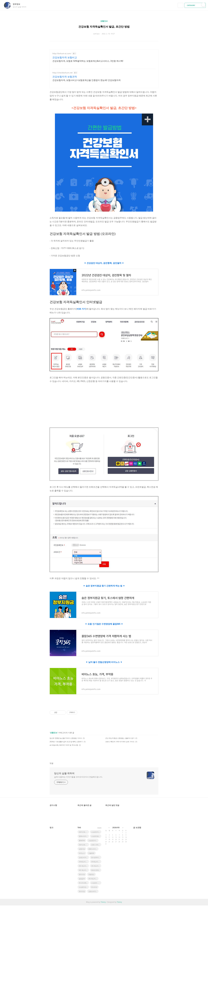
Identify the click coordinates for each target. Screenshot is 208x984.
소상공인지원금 (93, 840)
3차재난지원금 (83, 862)
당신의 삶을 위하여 (64, 773)
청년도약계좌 (95, 870)
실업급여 (82, 879)
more (99, 827)
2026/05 (116, 827)
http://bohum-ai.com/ (61, 53)
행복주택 (82, 840)
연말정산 (91, 874)
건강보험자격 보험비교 (64, 57)
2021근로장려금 (84, 832)
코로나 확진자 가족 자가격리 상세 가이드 (120, 741)
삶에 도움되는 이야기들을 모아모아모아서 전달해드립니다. (78, 777)
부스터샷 (94, 887)
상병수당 (82, 849)
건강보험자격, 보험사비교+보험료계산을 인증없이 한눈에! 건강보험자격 (86, 80)
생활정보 (104, 21)
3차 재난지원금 (96, 866)
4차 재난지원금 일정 (84, 866)
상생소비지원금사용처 (93, 891)
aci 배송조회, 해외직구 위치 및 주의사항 (64, 745)
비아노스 (82, 853)
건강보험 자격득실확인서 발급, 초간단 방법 (104, 26)
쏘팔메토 (91, 853)
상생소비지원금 (84, 857)
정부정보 (18, 4)
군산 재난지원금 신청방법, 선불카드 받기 (120, 738)
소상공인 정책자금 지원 (96, 883)
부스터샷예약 (83, 883)
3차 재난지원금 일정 (93, 879)
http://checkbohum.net (62, 73)
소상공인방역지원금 (96, 836)
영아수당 (82, 874)
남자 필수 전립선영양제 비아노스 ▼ (105, 662)
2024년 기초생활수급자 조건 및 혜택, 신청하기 (66, 741)
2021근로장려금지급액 (84, 845)
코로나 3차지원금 (96, 845)
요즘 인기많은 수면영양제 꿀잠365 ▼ (105, 623)
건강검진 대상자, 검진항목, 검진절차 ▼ (105, 263)
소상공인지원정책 (96, 832)
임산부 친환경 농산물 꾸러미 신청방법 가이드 (66, 738)
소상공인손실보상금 (84, 887)
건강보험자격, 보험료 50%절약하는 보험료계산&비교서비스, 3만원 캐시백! (87, 60)
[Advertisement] (104, 405)
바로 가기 (81, 308)
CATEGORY (195, 5)
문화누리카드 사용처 (93, 849)
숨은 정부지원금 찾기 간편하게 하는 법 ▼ (105, 585)
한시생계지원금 (96, 857)
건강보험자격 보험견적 (64, 76)
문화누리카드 (83, 836)
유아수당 (82, 891)
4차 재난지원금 (84, 870)
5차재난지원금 (96, 862)
